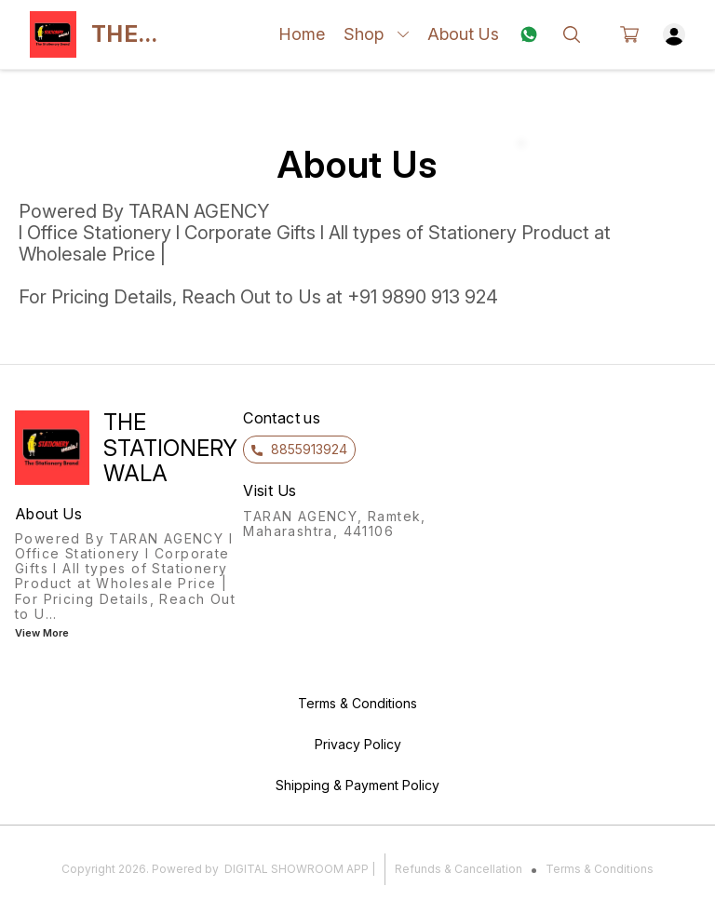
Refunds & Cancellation (458, 869)
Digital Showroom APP (296, 869)
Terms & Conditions (600, 869)
